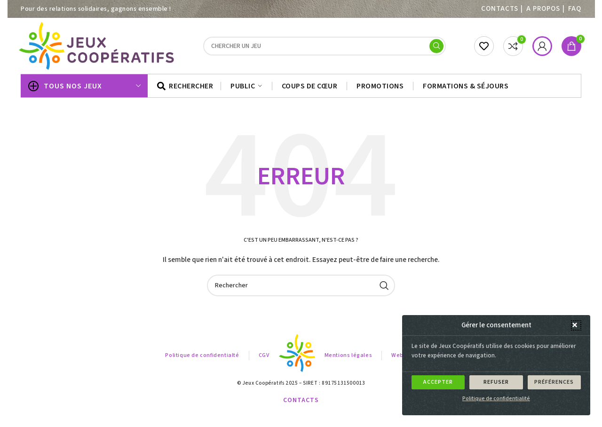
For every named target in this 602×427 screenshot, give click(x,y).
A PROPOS (543, 9)
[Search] (324, 46)
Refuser (496, 382)
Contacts (499, 9)
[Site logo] (98, 45)
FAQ (574, 9)
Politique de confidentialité (496, 399)
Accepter (438, 382)
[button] (576, 325)
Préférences (554, 382)
